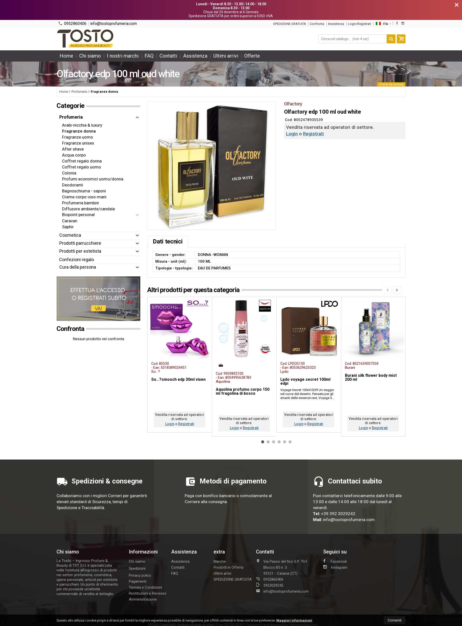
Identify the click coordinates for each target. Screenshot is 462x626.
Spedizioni (137, 568)
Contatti (168, 56)
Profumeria (71, 117)
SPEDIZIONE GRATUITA (289, 24)
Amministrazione (143, 599)
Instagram (335, 567)
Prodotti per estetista (80, 251)
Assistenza (336, 24)
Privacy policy (140, 575)
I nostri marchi (123, 56)
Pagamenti (137, 581)
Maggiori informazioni (294, 620)
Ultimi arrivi (225, 56)
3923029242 (269, 585)
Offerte (252, 56)
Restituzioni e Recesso (147, 593)
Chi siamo (90, 56)
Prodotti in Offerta (228, 567)
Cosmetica (70, 235)
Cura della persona (77, 267)
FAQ (149, 56)
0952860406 (72, 23)
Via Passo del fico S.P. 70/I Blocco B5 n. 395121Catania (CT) (281, 567)
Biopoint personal (78, 214)
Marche (220, 561)
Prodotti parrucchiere (80, 243)
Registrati (313, 134)
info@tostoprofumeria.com (113, 23)
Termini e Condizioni (145, 587)
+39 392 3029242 (338, 513)
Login (292, 134)
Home (66, 56)
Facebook (335, 561)
